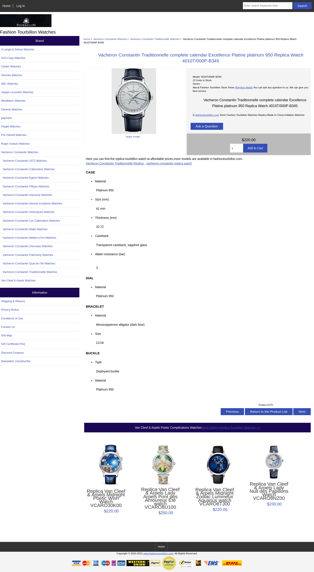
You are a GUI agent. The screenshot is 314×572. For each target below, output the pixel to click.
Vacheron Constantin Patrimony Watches (27, 255)
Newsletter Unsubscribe (16, 361)
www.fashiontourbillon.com (158, 553)
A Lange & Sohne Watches (17, 49)
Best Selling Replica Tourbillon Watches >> (231, 427)
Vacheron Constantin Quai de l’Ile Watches (28, 263)
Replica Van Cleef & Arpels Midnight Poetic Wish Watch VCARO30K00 (106, 498)
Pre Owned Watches (13, 135)
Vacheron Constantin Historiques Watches (28, 212)
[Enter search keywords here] (267, 5)
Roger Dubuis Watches (15, 143)
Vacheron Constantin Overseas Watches (27, 246)
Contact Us (8, 327)
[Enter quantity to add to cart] (236, 148)
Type (98, 362)
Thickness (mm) (106, 217)
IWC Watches (9, 83)
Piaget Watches (10, 126)
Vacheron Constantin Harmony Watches (26, 195)
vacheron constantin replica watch (169, 163)
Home (6, 6)
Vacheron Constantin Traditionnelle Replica (115, 163)
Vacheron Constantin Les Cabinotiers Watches (30, 220)
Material (100, 181)
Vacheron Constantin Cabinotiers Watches (28, 169)
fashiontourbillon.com (207, 114)
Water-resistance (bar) (111, 254)
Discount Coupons (12, 352)
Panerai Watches (11, 109)
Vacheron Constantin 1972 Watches (24, 160)
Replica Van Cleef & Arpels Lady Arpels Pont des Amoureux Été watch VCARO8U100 (160, 498)
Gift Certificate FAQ (13, 344)
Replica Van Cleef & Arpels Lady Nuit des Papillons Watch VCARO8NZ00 (268, 491)
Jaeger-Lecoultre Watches (17, 92)
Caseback (102, 236)
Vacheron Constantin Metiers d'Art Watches (28, 237)
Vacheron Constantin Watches (110, 39)
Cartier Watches (11, 66)
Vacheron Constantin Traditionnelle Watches (155, 39)
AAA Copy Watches (13, 58)
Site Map (6, 335)
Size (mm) (102, 199)
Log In (20, 6)
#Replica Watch (244, 87)
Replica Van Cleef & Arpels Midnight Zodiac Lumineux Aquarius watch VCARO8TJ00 (214, 497)
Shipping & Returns (13, 301)
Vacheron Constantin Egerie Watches (25, 177)
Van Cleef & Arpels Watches (18, 280)
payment (6, 118)
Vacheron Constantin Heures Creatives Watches (31, 203)
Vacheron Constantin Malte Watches (24, 229)
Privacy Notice (10, 309)
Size (98, 334)
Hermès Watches (11, 75)
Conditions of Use (12, 318)
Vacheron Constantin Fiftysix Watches (25, 186)
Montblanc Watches (13, 100)
